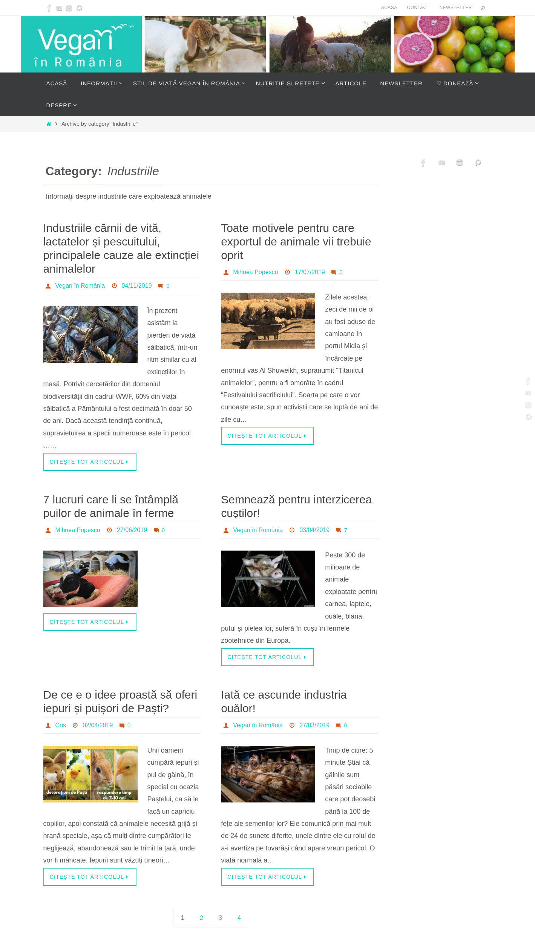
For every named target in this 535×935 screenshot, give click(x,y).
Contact (418, 7)
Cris (60, 725)
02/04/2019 (98, 725)
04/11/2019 (136, 285)
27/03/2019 (314, 725)
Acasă (389, 7)
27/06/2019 (132, 530)
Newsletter (455, 7)
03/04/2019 (314, 530)
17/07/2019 (310, 272)
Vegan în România (80, 285)
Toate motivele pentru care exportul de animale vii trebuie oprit (296, 241)
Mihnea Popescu (255, 272)
